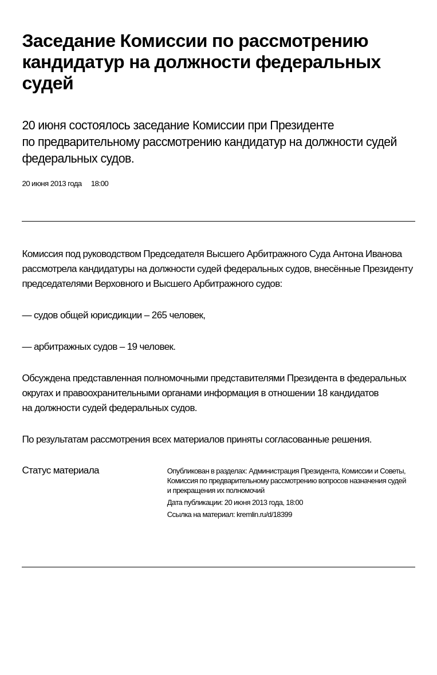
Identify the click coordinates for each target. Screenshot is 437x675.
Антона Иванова (367, 253)
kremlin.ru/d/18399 (264, 514)
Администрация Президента (293, 471)
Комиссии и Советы (373, 471)
